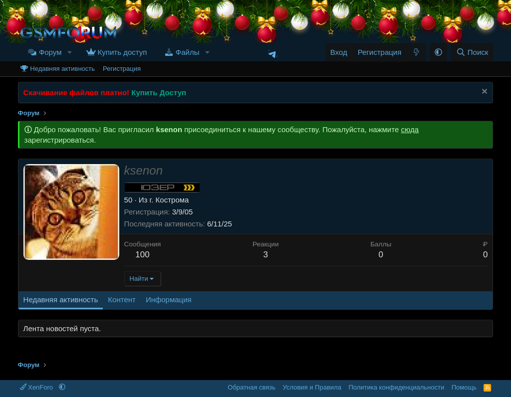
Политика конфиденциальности (396, 387)
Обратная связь (251, 387)
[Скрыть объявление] (483, 92)
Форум (50, 52)
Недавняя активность (62, 68)
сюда (410, 129)
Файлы (188, 52)
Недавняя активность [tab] (60, 299)
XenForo (37, 387)
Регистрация (122, 68)
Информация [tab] (169, 299)
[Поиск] (472, 52)
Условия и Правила (312, 387)
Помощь (464, 387)
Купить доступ (122, 52)
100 (142, 254)
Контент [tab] (122, 299)
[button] (69, 52)
